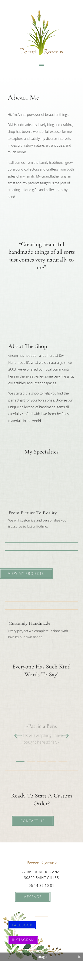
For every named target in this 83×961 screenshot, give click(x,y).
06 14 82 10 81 (41, 885)
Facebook (22, 925)
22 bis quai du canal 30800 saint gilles (41, 875)
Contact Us (29, 820)
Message (30, 896)
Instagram (23, 939)
